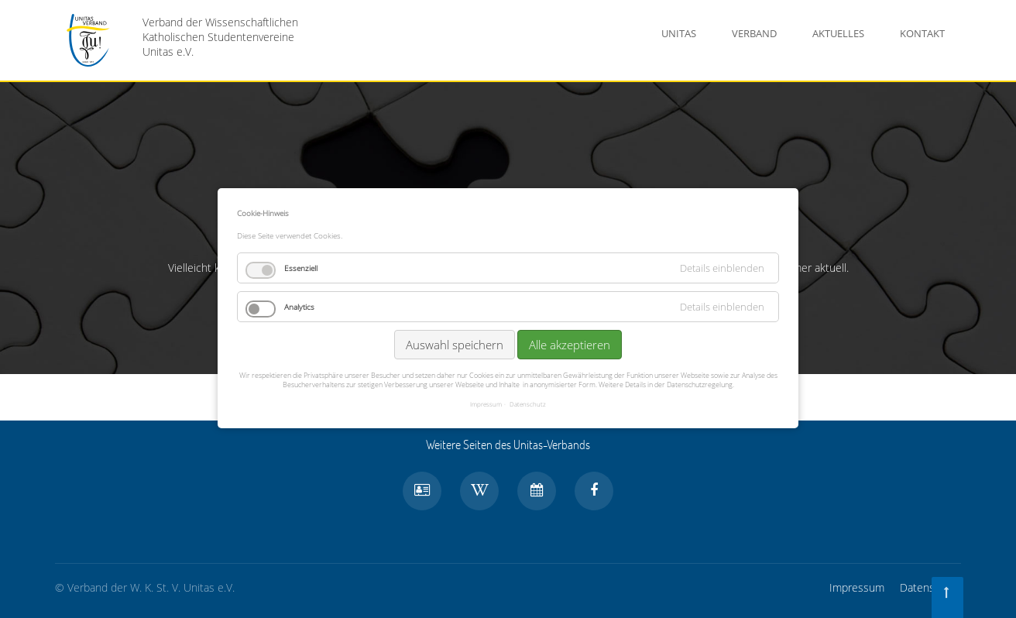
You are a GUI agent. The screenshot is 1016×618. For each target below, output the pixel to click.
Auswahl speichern (454, 343)
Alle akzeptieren (569, 343)
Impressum (856, 587)
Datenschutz (930, 587)
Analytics (299, 305)
